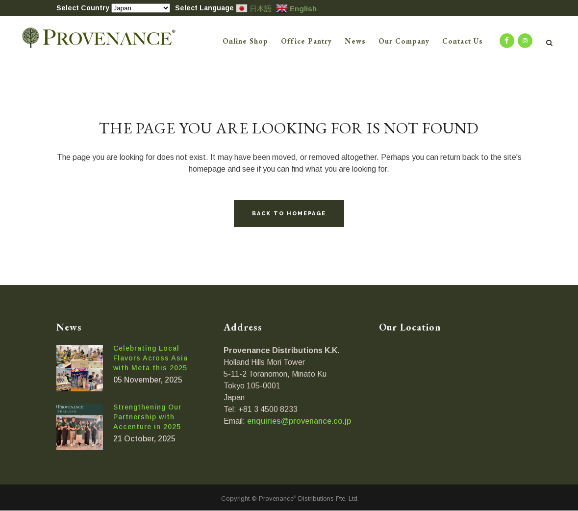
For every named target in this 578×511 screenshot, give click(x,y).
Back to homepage (289, 213)
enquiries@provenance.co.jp (299, 421)
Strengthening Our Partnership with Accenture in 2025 (147, 417)
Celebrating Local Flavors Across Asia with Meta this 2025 (150, 358)
